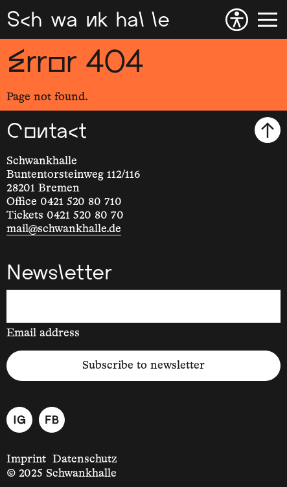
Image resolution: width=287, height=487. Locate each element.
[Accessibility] (236, 19)
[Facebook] (52, 420)
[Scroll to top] (268, 130)
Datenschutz (84, 459)
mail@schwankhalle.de (63, 229)
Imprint (26, 459)
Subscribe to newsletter (143, 365)
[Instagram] (19, 420)
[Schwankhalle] (87, 19)
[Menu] (268, 19)
